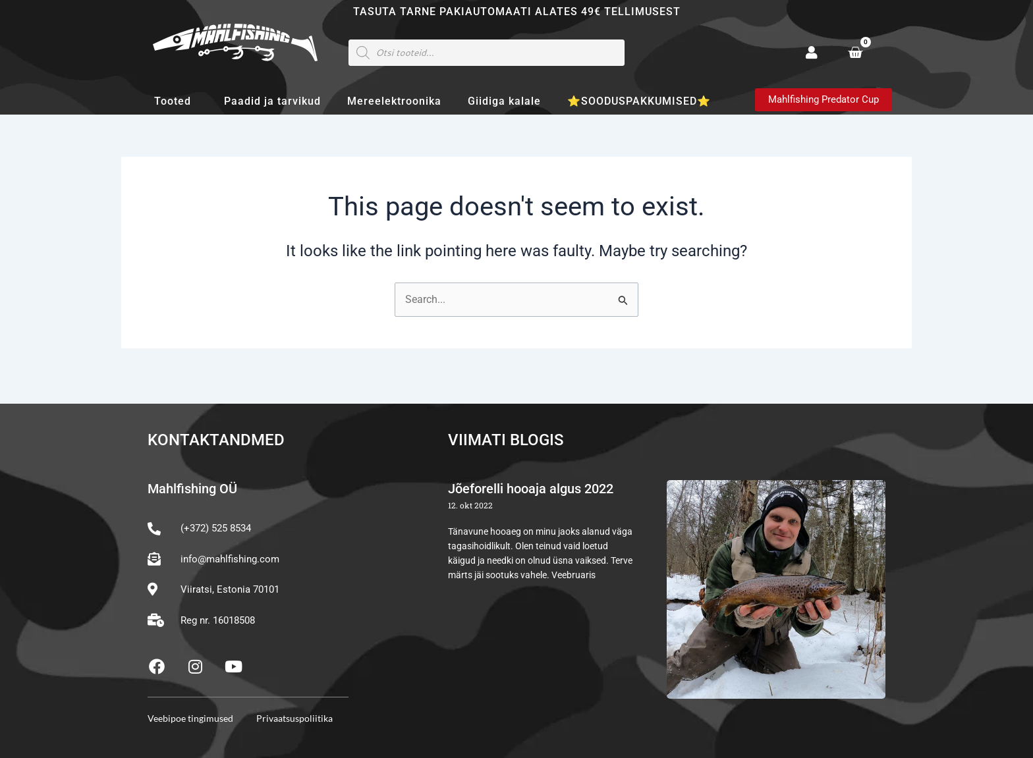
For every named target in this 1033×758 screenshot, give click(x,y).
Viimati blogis (506, 440)
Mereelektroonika (394, 101)
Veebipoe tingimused (190, 718)
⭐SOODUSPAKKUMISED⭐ (639, 101)
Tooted (176, 101)
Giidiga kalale (504, 101)
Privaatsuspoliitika (294, 718)
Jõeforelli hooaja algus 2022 (530, 489)
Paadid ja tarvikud (272, 101)
